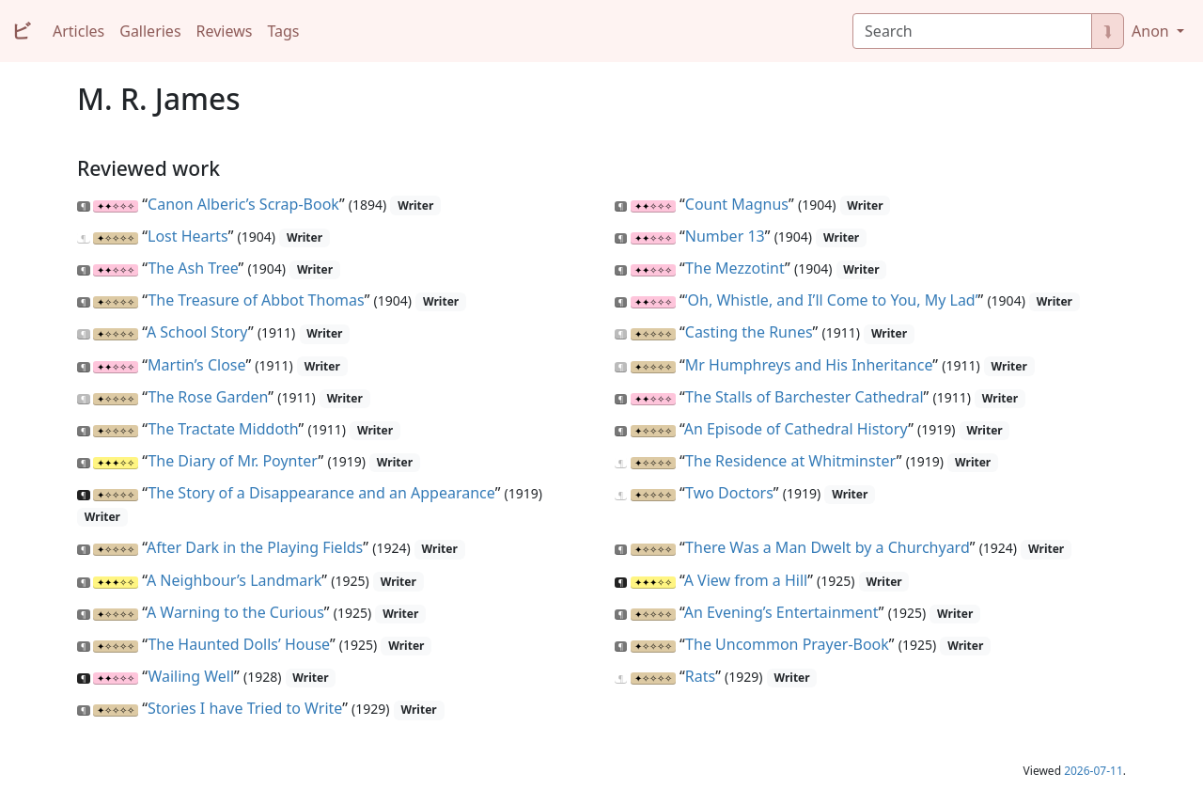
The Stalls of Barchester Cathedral (804, 397)
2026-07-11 (1093, 771)
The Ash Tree (193, 268)
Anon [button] (1152, 31)
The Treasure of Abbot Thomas (256, 300)
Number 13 (725, 236)
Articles (78, 31)
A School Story (197, 332)
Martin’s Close (196, 365)
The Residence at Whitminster (791, 460)
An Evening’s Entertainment (781, 612)
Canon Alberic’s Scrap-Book (243, 204)
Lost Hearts (188, 236)
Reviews (224, 31)
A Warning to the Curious (235, 612)
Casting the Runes (749, 332)
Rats (700, 676)
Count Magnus (737, 204)
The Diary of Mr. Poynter (233, 460)
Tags (283, 31)
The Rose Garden (208, 397)
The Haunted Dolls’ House (239, 644)
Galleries (149, 31)
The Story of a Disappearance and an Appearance (321, 492)
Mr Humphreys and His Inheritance (809, 365)
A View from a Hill (746, 580)
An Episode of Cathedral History (796, 428)
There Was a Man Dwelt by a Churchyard (827, 547)
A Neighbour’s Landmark (234, 580)
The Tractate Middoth (223, 428)
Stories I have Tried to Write (245, 708)
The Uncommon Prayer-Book (787, 644)
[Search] (972, 31)
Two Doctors (729, 492)
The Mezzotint (735, 268)
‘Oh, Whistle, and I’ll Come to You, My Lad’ (831, 300)
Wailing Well (191, 676)
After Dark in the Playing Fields (255, 547)
